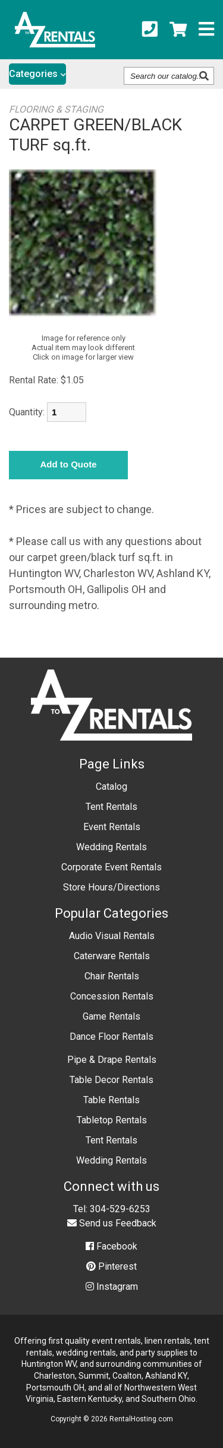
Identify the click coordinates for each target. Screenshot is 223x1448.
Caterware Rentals (112, 956)
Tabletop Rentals (112, 1120)
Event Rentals (111, 826)
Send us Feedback (111, 1223)
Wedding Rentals (111, 847)
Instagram (112, 1286)
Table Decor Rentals (111, 1079)
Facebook (111, 1246)
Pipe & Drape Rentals (111, 1059)
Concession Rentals (111, 996)
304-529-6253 (120, 1209)
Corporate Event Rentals (111, 867)
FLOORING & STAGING (56, 109)
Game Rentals (111, 1016)
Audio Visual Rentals (112, 935)
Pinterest (111, 1266)
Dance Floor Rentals (111, 1036)
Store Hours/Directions (111, 887)
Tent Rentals (111, 806)
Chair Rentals (111, 976)
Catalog (111, 786)
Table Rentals (111, 1100)
